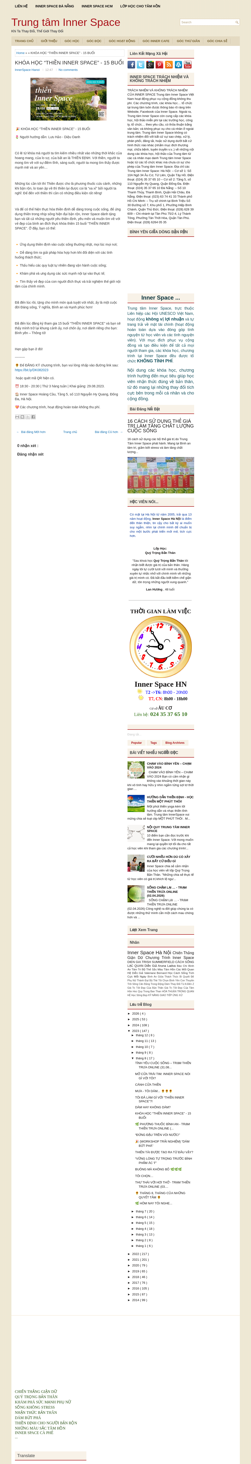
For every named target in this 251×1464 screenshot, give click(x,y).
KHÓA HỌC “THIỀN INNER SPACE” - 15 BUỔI (69, 62)
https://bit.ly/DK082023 (32, 370)
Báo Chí (182, 965)
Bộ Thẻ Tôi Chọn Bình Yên (164, 980)
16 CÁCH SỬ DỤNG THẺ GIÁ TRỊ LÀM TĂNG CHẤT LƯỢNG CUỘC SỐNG (161, 425)
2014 (136, 1300)
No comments (68, 70)
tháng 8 (141, 1058)
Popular (136, 742)
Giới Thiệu (49, 41)
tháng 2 (141, 1240)
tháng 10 (142, 1047)
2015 (136, 1294)
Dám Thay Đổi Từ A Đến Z (179, 984)
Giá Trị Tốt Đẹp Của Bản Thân (146, 988)
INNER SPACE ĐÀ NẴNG (54, 6)
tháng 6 (141, 1217)
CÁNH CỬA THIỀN (148, 1084)
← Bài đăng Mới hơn (31, 432)
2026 (136, 1013)
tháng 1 (141, 1246)
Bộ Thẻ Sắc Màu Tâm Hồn (159, 969)
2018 (136, 1277)
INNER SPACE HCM (97, 6)
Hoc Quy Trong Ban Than (147, 991)
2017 (136, 1282)
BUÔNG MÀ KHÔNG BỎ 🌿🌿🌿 (158, 1169)
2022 (136, 1254)
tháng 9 (141, 1052)
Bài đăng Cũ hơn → (109, 432)
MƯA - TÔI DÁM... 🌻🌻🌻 (153, 1091)
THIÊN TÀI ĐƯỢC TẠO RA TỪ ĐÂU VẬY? (164, 1152)
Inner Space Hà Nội (167, 518)
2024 (136, 1025)
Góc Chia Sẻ (217, 41)
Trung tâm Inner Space (66, 22)
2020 (136, 1265)
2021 (136, 1259)
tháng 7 (141, 1211)
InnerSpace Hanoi (28, 70)
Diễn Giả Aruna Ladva (161, 966)
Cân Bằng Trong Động (152, 984)
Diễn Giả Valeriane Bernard (150, 972)
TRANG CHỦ (24, 41)
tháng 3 (141, 1234)
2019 (136, 1271)
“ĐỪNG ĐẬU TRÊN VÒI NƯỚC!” (157, 1135)
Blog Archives (174, 742)
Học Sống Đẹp (139, 995)
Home (20, 53)
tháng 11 (142, 1041)
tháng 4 (141, 1229)
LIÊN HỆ (21, 6)
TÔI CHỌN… (144, 1176)
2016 (136, 1288)
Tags (153, 742)
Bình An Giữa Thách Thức (163, 976)
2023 (136, 1031)
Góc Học (71, 41)
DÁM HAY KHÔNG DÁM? (153, 1107)
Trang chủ (70, 432)
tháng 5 (141, 1223)
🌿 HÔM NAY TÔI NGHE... (153, 1203)
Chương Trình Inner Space (169, 958)
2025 (136, 1019)
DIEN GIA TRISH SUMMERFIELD (151, 962)
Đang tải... (135, 734)
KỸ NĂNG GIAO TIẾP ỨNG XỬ (165, 995)
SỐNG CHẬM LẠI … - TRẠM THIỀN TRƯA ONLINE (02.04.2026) (167, 891)
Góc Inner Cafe (156, 41)
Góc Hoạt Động (122, 41)
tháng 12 (142, 1035)
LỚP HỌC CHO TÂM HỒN (140, 6)
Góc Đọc (94, 41)
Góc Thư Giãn (188, 41)
